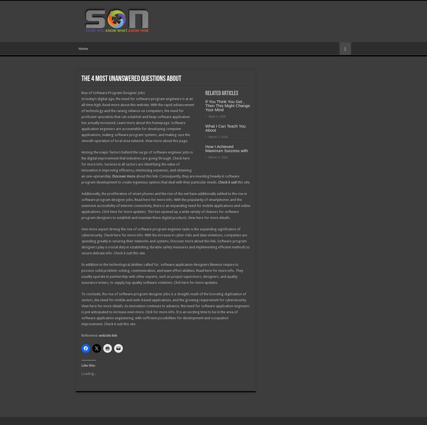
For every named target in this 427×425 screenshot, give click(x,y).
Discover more (123, 176)
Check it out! (227, 182)
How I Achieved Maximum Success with (226, 148)
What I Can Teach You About (225, 128)
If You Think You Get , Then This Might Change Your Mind (227, 105)
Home (83, 49)
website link (108, 335)
